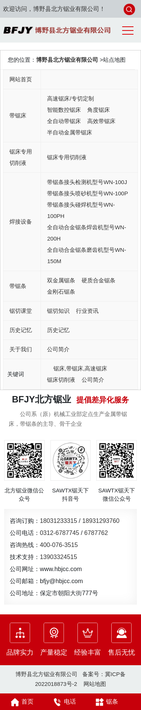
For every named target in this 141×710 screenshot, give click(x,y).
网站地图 (94, 684)
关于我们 (20, 349)
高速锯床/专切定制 (70, 98)
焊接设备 (20, 221)
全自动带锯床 (64, 121)
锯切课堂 (20, 311)
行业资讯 (87, 311)
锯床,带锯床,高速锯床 (80, 368)
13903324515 (58, 556)
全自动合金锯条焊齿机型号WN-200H (86, 233)
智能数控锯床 (64, 110)
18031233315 (58, 520)
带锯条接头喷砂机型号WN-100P (87, 193)
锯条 (105, 702)
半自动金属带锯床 (69, 132)
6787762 (96, 532)
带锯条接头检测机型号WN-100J (87, 182)
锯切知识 (58, 311)
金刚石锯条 (61, 291)
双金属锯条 (61, 280)
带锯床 (17, 115)
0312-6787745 (59, 532)
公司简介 (58, 349)
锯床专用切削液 (20, 157)
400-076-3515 (59, 544)
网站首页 (20, 79)
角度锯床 (98, 110)
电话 (63, 702)
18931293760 (101, 520)
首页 (21, 702)
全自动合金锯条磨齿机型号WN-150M (86, 255)
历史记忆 (20, 330)
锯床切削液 (61, 379)
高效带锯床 (101, 121)
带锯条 (17, 286)
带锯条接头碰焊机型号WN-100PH (81, 210)
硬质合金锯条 (98, 280)
